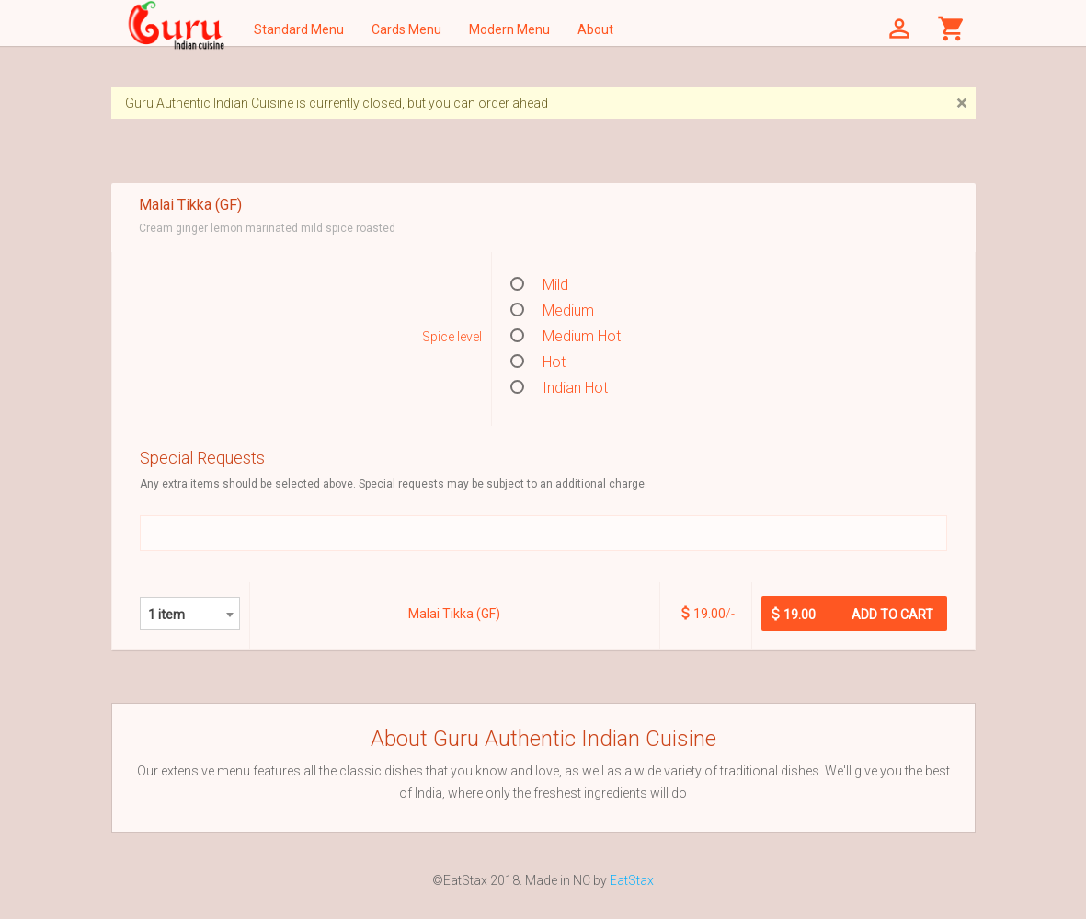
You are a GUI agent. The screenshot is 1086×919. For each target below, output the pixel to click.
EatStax (632, 880)
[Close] (961, 103)
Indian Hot (559, 387)
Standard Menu (299, 29)
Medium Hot (565, 336)
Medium (552, 310)
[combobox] (190, 613)
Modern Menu (509, 29)
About (595, 29)
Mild (539, 284)
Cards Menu (406, 29)
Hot (538, 362)
